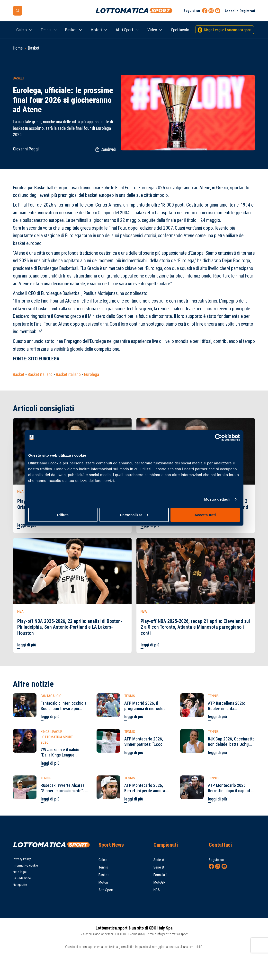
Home (18, 48)
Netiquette (20, 884)
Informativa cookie (25, 865)
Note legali (20, 872)
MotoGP (159, 882)
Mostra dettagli (217, 499)
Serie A (158, 860)
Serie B (158, 867)
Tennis (46, 29)
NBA (156, 890)
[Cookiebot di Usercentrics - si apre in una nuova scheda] (218, 437)
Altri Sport (124, 29)
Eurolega (91, 374)
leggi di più (26, 645)
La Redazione (22, 878)
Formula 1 (160, 875)
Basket (71, 29)
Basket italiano (40, 374)
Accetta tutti (205, 515)
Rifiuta (63, 515)
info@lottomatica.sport (172, 934)
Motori (96, 29)
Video (152, 29)
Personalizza (134, 515)
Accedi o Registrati (239, 11)
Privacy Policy (22, 859)
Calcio (21, 29)
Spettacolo (180, 29)
